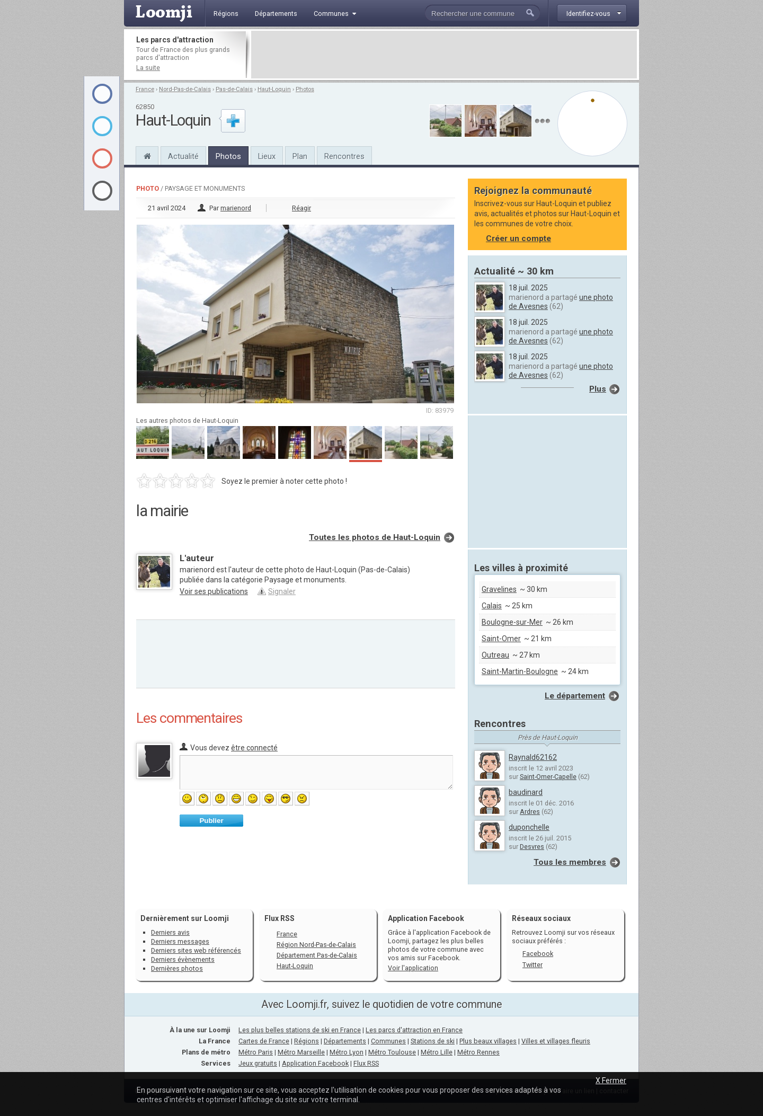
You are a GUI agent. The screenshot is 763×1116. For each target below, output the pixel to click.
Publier (211, 821)
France (145, 89)
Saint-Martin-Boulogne (520, 671)
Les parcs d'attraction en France (414, 1030)
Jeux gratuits (257, 1063)
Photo (147, 188)
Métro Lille (437, 1052)
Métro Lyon (346, 1052)
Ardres (530, 812)
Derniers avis (170, 932)
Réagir (301, 208)
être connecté (254, 747)
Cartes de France (263, 1041)
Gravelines (499, 589)
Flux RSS (279, 918)
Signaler (282, 591)
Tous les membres (570, 862)
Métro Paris (255, 1052)
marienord (235, 208)
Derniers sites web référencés (196, 950)
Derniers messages (180, 941)
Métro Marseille (301, 1052)
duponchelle (529, 827)
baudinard (526, 792)
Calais (492, 605)
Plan (299, 156)
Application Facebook (315, 1063)
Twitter (532, 965)
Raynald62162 (533, 757)
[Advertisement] (444, 54)
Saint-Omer (501, 638)
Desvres (532, 847)
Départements (345, 1041)
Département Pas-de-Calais (317, 955)
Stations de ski (433, 1041)
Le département (575, 696)
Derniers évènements (183, 959)
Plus (597, 389)
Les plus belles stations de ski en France (299, 1030)
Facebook (537, 954)
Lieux (267, 156)
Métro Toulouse (392, 1052)
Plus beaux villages (488, 1041)
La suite (148, 68)
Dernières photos (177, 968)
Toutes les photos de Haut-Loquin (374, 537)
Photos (305, 89)
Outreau (495, 655)
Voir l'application (413, 968)
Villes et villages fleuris (555, 1041)
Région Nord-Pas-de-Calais (316, 945)
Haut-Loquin (274, 89)
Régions (306, 1041)
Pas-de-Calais (234, 89)
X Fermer (611, 1080)
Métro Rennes (478, 1052)
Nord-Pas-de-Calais (185, 89)
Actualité (183, 156)
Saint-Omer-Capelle (548, 777)
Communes (388, 1041)
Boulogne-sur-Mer (512, 622)
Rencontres (344, 156)
